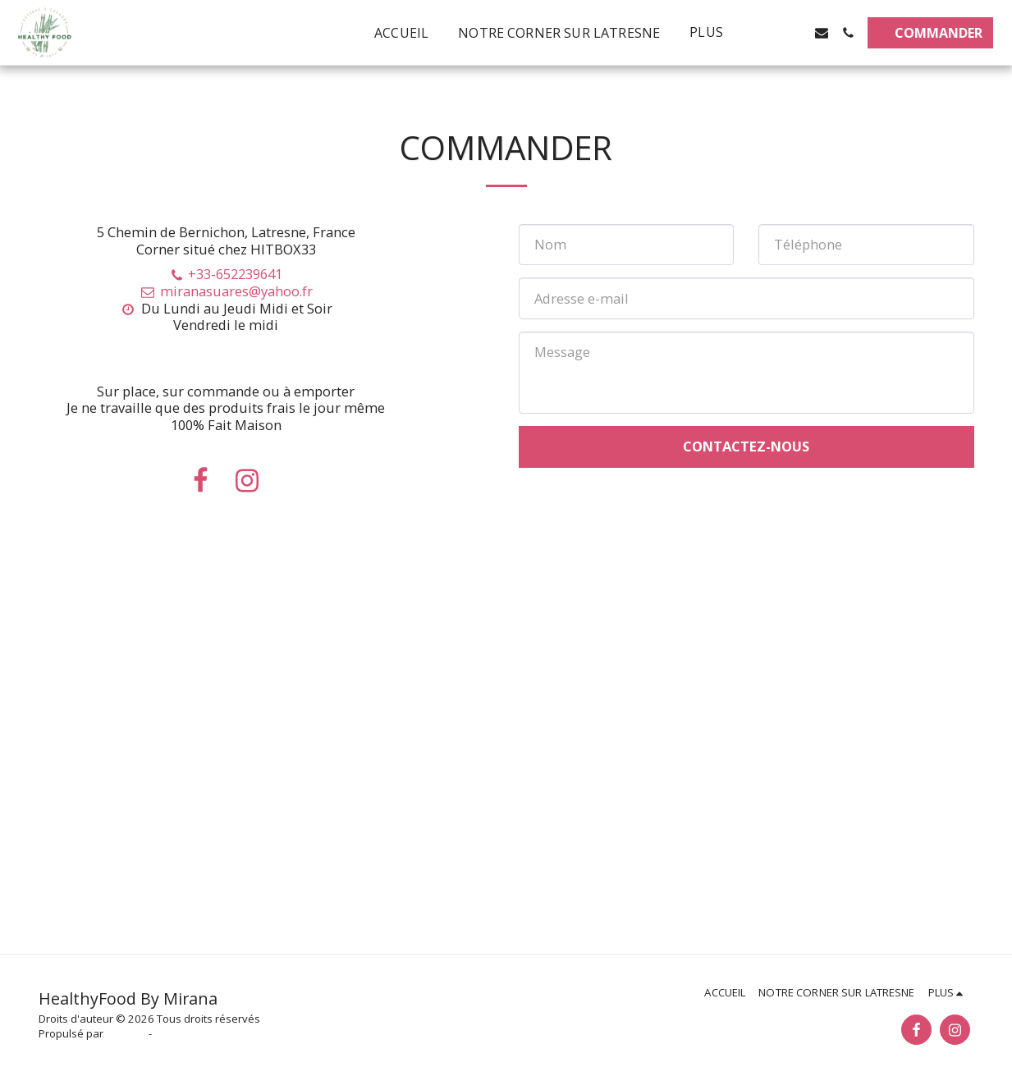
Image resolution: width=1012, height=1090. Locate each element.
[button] (769, 32)
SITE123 (126, 1033)
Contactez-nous (746, 446)
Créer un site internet (207, 1033)
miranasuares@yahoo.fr (226, 291)
